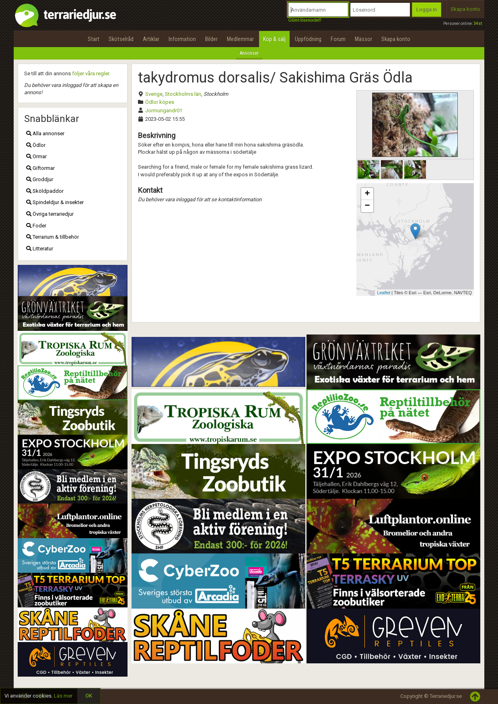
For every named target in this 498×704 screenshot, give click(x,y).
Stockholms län (183, 94)
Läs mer (63, 696)
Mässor (363, 39)
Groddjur (39, 179)
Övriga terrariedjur (50, 214)
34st (477, 23)
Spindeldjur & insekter (55, 202)
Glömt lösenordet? (304, 20)
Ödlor (35, 145)
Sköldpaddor (45, 191)
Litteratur (39, 249)
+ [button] (367, 194)
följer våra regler (90, 73)
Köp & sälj (274, 39)
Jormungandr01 (163, 110)
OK (88, 696)
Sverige (154, 94)
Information (182, 39)
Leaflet (383, 292)
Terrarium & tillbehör (52, 237)
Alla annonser (45, 133)
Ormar (36, 156)
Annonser (249, 53)
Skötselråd (121, 39)
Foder (36, 226)
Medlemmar (240, 39)
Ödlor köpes (159, 102)
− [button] (367, 206)
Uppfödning (308, 39)
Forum (338, 39)
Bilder (211, 39)
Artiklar (151, 39)
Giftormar (40, 168)
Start (93, 39)
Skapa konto (465, 9)
